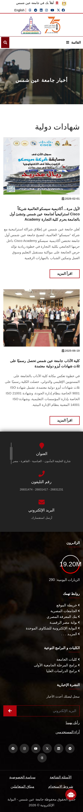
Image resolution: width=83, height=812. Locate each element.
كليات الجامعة (68, 659)
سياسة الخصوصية (22, 777)
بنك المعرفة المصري (63, 617)
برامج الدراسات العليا (63, 671)
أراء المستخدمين (68, 732)
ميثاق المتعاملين (22, 786)
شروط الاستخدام (60, 786)
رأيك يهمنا (73, 723)
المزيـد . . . (70, 634)
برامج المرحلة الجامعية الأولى (57, 665)
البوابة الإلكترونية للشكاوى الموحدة (53, 628)
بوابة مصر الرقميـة (65, 622)
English (19, 10)
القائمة (73, 42)
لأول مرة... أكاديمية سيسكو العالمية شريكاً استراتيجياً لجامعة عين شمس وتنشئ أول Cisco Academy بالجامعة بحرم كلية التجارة (45, 214)
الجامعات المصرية (65, 611)
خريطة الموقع (68, 605)
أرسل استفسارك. (41, 517)
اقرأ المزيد (64, 274)
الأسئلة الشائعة (60, 777)
